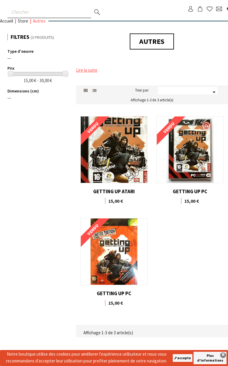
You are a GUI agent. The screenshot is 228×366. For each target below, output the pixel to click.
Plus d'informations (210, 357)
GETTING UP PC (190, 191)
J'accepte (182, 358)
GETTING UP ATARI (114, 191)
